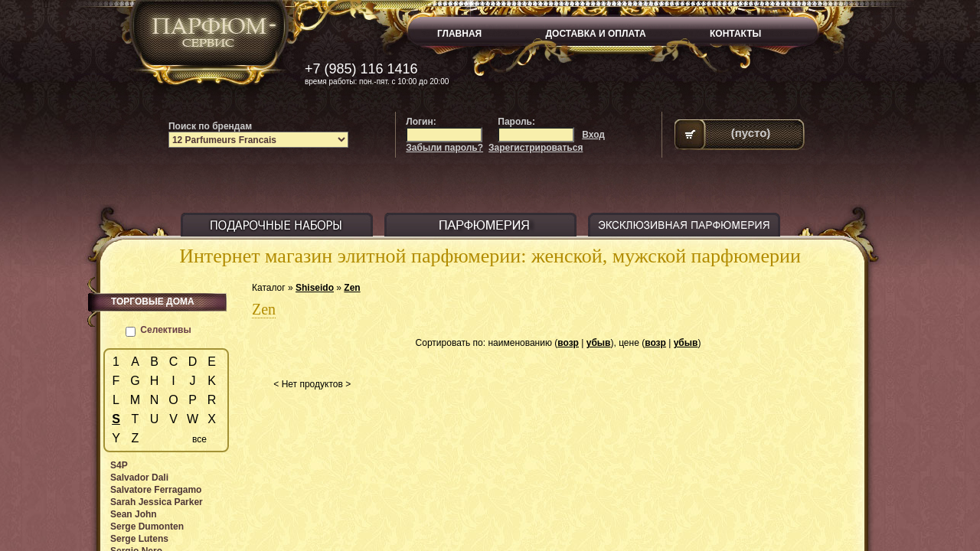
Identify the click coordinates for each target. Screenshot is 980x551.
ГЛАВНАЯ (459, 33)
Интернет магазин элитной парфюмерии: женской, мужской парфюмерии (490, 256)
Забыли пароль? (444, 147)
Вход (593, 134)
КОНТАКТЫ (735, 33)
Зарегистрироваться (535, 147)
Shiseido (315, 287)
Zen (352, 287)
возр (568, 342)
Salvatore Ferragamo (155, 489)
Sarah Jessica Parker (156, 502)
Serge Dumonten (147, 526)
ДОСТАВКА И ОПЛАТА (596, 33)
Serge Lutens (139, 538)
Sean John (133, 514)
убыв (598, 342)
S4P (119, 465)
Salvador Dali (139, 477)
